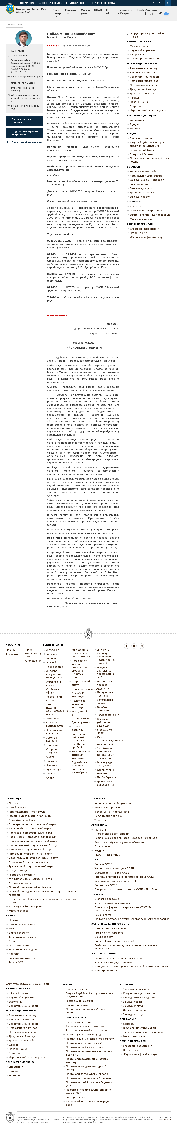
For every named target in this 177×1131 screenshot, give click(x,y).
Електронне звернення (144, 228)
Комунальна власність (54, 732)
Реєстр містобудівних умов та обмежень (119, 842)
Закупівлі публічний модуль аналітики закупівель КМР (147, 144)
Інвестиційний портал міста (111, 811)
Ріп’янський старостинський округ (30, 849)
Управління (137, 120)
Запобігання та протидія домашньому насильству (105, 753)
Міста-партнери (19, 910)
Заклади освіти (139, 184)
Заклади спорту (140, 196)
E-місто (109, 12)
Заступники (137, 54)
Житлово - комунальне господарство (54, 674)
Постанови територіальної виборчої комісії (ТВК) (89, 1091)
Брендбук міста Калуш (23, 820)
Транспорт (53, 745)
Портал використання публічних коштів (150, 160)
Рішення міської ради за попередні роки (88, 1103)
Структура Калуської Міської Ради (149, 35)
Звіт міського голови (105, 701)
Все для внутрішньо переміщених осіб (105, 672)
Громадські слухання (22, 874)
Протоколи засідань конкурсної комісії (86, 1068)
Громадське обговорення (105, 783)
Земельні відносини (52, 739)
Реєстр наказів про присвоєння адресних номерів (125, 838)
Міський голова (139, 46)
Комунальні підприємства (146, 175)
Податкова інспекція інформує (78, 704)
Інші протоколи (75, 1097)
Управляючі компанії (143, 171)
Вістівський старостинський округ (30, 828)
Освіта (50, 757)
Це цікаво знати (104, 937)
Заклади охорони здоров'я (147, 179)
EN (160, 2)
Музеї (12, 928)
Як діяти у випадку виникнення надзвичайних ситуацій (105, 657)
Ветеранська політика (105, 694)
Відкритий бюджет (142, 154)
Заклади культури (141, 188)
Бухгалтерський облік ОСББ (111, 872)
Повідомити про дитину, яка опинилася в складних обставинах (126, 947)
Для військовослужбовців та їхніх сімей (105, 740)
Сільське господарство (54, 724)
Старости (136, 106)
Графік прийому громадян (146, 210)
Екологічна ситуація (106, 898)
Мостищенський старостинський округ (33, 845)
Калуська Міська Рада (32, 10)
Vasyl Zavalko (165, 1120)
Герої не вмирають (103, 709)
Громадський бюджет (143, 150)
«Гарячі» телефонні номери (147, 237)
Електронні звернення (24, 142)
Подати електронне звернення (22, 133)
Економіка (52, 718)
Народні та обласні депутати (148, 110)
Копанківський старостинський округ (32, 837)
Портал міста (27, 2)
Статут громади (19, 870)
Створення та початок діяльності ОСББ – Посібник (126, 889)
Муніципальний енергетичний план (31, 879)
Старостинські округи (80, 683)
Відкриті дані (77, 2)
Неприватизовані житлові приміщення (118, 958)
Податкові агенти (20, 945)
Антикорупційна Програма (26, 906)
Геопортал (100, 829)
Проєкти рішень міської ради (84, 1034)
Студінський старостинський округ (31, 862)
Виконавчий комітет (142, 72)
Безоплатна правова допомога (104, 685)
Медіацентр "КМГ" (104, 731)
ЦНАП (98, 10)
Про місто (15, 803)
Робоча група (102, 914)
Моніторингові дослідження (112, 903)
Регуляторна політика (108, 816)
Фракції (135, 97)
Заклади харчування (22, 958)
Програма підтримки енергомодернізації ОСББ (124, 876)
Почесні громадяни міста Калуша (30, 887)
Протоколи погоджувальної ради (87, 1074)
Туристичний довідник (23, 949)
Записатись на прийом (19, 120)
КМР (20, 24)
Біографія (53, 45)
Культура (51, 765)
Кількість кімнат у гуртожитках (113, 962)
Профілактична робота (108, 932)
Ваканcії (51, 662)
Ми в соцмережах (141, 219)
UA (152, 2)
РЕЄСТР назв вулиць (107, 854)
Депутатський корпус (143, 89)
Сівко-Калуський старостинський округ (33, 858)
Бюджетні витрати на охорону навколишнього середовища (131, 919)
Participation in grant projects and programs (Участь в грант (79, 669)
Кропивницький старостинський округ (33, 841)
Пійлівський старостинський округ (30, 853)
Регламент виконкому (143, 68)
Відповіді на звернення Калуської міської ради (80, 767)
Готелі (12, 941)
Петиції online (138, 233)
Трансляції (12, 654)
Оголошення (32, 660)
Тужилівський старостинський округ (31, 866)
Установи (136, 128)
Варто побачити (19, 932)
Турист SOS (16, 962)
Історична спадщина (22, 924)
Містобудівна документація (111, 833)
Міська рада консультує (104, 764)
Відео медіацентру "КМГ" (32, 653)
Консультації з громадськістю (80, 715)
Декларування (80, 722)
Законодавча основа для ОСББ (114, 868)
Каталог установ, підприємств (112, 803)
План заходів (54, 666)
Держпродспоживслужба (80, 689)
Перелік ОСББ (103, 864)
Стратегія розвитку (77, 728)
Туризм (50, 773)
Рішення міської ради (79, 1022)
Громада (71, 12)
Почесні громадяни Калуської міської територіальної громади (42, 893)
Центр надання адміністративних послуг (54, 709)
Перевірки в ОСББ (105, 885)
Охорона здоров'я (52, 751)
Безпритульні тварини (105, 772)
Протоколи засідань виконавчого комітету (87, 1061)
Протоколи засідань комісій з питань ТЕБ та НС (89, 1053)
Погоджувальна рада (143, 85)
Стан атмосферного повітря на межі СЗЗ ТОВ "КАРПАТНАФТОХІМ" (122, 909)
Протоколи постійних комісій (84, 1043)
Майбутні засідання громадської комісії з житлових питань (131, 966)
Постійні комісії (139, 102)
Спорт (50, 778)
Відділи (134, 124)
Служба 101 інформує (78, 695)
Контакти (136, 206)
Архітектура (53, 769)
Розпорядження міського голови (86, 1030)
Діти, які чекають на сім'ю (110, 928)
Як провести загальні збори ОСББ (115, 881)
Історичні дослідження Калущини (30, 816)
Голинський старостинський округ (30, 832)
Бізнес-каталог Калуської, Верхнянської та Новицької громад (42, 901)
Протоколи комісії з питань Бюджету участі (89, 1084)
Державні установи (142, 192)
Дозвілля (52, 761)
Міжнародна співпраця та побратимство (80, 653)
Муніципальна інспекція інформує (80, 755)
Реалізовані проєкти (107, 807)
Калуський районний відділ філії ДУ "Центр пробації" (78, 741)
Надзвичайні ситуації (54, 698)
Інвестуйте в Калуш (125, 12)
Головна (10, 24)
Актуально (52, 650)
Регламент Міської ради (145, 81)
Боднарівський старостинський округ (32, 824)
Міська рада (85, 13)
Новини (11, 650)
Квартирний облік (105, 970)
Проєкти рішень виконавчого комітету (90, 1038)
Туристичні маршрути (22, 937)
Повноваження (57, 315)
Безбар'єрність (105, 777)
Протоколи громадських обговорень (89, 1078)
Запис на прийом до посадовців (150, 214)
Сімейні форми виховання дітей (114, 941)
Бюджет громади (141, 138)
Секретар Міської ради (144, 58)
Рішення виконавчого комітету (85, 1026)
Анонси (51, 658)
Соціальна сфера (52, 691)
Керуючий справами (143, 50)
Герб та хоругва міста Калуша (27, 811)
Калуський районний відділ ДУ (103, 722)
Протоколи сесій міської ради (84, 1047)
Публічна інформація (103, 2)
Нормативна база (52, 2)
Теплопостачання (105, 715)
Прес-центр (57, 13)
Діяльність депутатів (142, 93)
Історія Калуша (18, 807)
